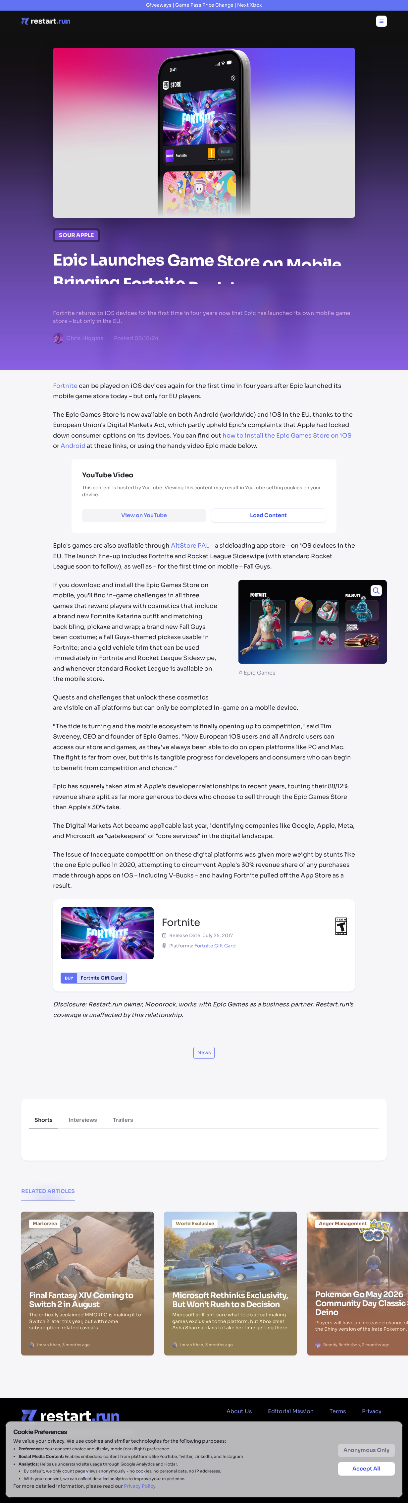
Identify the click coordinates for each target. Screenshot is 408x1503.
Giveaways (159, 5)
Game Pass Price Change (204, 5)
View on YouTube (144, 515)
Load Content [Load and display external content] (268, 515)
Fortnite (65, 386)
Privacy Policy (139, 1486)
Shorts (43, 1119)
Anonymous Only (366, 1450)
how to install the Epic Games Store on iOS (287, 435)
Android (73, 446)
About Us (239, 1411)
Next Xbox (249, 5)
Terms (338, 1411)
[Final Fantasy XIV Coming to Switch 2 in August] (87, 1248)
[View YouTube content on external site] (144, 515)
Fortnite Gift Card (215, 946)
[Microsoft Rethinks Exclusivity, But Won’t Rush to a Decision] (230, 1249)
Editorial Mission (291, 1411)
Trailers (123, 1119)
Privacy (372, 1411)
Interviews (83, 1119)
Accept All (366, 1468)
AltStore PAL (190, 545)
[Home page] (45, 21)
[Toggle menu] (381, 21)
